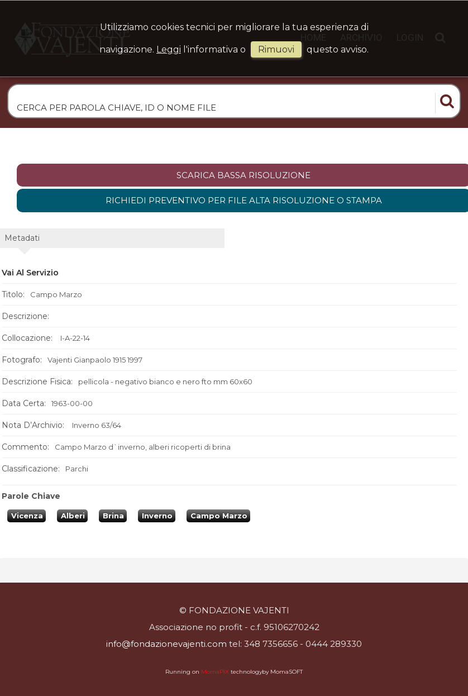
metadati (22, 238)
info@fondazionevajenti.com (166, 643)
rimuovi (276, 49)
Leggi (168, 49)
